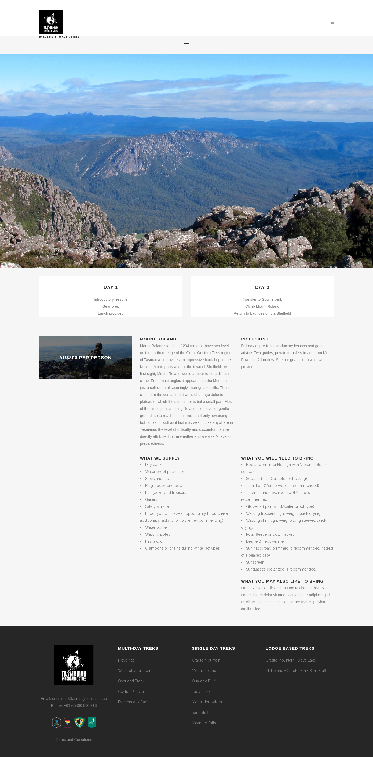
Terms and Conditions (74, 739)
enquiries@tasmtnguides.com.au (79, 698)
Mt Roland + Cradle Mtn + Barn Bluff (296, 670)
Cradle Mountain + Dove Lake (291, 660)
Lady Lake (201, 691)
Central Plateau (131, 691)
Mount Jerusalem (207, 702)
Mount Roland (204, 670)
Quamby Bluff (204, 681)
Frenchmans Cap (132, 702)
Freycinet (126, 660)
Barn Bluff (200, 712)
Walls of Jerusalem (134, 670)
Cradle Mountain (206, 660)
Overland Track (131, 681)
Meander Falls (204, 723)
